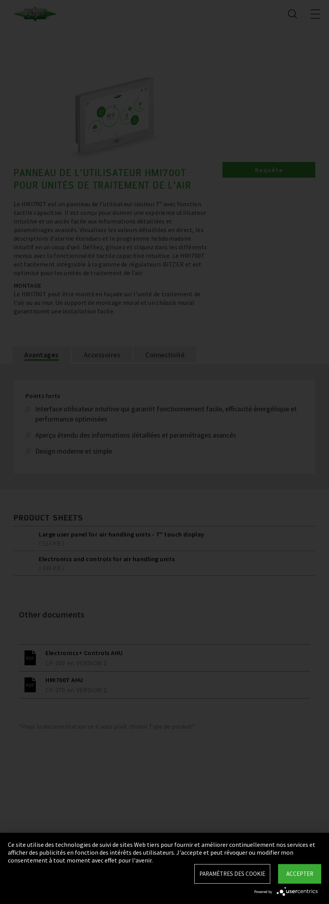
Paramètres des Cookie (232, 873)
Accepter (299, 873)
